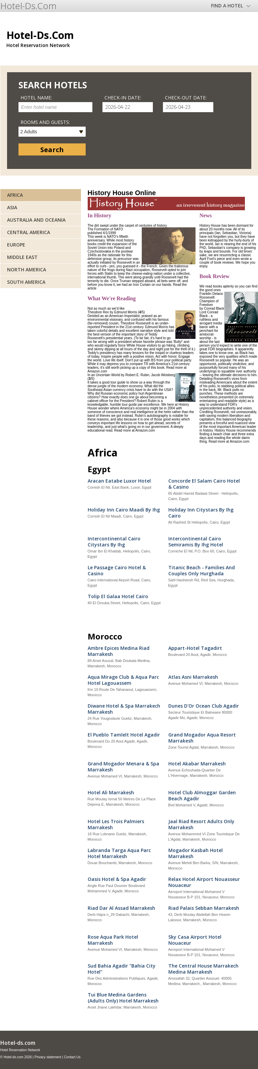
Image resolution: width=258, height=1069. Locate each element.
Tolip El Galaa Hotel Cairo (118, 596)
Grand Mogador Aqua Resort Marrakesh (202, 738)
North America (26, 269)
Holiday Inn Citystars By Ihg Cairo (200, 513)
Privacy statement (48, 1057)
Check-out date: (186, 97)
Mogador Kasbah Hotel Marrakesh (195, 853)
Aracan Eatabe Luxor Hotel (119, 481)
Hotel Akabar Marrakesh (197, 764)
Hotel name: (36, 97)
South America (26, 282)
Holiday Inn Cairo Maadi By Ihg (124, 510)
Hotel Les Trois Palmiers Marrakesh (116, 824)
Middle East (22, 257)
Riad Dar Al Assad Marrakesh (121, 908)
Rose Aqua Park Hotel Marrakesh (113, 940)
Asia (12, 207)
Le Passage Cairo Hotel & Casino (117, 571)
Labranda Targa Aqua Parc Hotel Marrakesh (119, 853)
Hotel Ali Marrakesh (111, 793)
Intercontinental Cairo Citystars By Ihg (114, 542)
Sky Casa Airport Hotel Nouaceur (194, 940)
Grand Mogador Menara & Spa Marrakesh (123, 767)
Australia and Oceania (36, 220)
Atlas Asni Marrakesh (193, 677)
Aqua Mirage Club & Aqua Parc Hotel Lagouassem (123, 680)
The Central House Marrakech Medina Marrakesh (203, 969)
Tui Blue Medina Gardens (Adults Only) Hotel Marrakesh (123, 998)
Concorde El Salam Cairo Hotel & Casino (204, 484)
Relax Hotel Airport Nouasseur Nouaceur (204, 882)
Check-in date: (122, 97)
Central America (28, 232)
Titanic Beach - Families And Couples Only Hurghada (201, 571)
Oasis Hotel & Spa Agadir (117, 879)
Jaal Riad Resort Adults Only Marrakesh (201, 824)
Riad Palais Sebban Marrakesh (203, 908)
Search (52, 149)
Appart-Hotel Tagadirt (195, 648)
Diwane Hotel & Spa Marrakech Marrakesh (124, 709)
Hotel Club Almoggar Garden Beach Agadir (202, 796)
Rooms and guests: (45, 122)
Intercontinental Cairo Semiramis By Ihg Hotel (195, 542)
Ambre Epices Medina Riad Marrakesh (118, 651)
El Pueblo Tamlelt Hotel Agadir (124, 735)
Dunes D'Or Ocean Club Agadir (203, 706)
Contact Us (72, 1057)
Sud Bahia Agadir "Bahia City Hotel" (122, 969)
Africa (15, 195)
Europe (16, 244)
